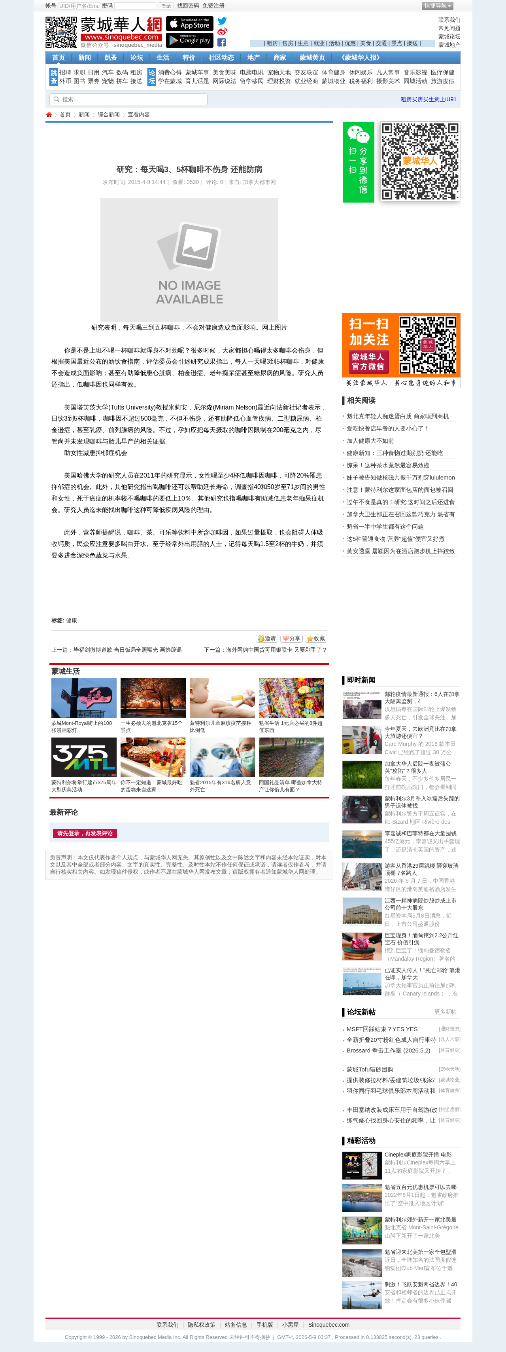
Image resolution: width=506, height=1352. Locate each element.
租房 (272, 43)
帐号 (51, 5)
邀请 (270, 638)
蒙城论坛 (449, 36)
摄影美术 (388, 81)
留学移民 (252, 81)
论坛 (136, 57)
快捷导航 (436, 5)
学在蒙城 (170, 81)
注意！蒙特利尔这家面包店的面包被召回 (400, 489)
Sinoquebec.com (328, 1325)
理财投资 (279, 81)
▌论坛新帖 (359, 1012)
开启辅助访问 (459, 5)
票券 (94, 81)
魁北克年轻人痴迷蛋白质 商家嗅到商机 (398, 416)
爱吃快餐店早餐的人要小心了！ (388, 428)
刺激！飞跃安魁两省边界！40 (421, 1284)
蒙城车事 (197, 72)
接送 (412, 43)
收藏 (319, 638)
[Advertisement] (342, 28)
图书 (79, 81)
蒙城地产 (449, 45)
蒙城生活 (65, 671)
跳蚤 (110, 57)
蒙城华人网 (48, 114)
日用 (94, 72)
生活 (163, 57)
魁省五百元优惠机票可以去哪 (421, 1187)
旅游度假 (443, 81)
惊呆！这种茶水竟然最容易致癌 (388, 465)
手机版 (265, 1325)
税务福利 (361, 81)
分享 (294, 638)
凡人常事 (388, 72)
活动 (334, 43)
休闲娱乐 (361, 72)
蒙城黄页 (312, 57)
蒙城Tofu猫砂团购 (370, 1069)
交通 (381, 43)
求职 (79, 72)
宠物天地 (279, 72)
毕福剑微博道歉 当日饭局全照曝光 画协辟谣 (128, 650)
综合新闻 (109, 114)
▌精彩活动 (359, 1141)
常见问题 (449, 28)
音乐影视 (415, 72)
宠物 (108, 81)
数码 (122, 72)
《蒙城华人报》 (360, 57)
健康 (71, 620)
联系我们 (449, 20)
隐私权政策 (201, 1325)
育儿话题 (197, 81)
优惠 (350, 43)
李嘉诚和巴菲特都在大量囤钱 (421, 833)
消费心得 (170, 72)
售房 (287, 43)
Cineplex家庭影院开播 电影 (418, 1154)
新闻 (84, 57)
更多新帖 (445, 1012)
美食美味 (224, 72)
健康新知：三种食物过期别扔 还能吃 (395, 452)
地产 (253, 57)
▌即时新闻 (359, 680)
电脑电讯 (252, 72)
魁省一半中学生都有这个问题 (385, 526)
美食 (365, 43)
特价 (189, 57)
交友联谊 (306, 72)
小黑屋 (290, 1325)
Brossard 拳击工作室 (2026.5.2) (388, 1050)
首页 (58, 57)
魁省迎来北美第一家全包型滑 (421, 1252)
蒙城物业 (334, 81)
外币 (65, 81)
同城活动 (415, 81)
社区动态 (221, 57)
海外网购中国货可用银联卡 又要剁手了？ (276, 650)
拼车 (122, 81)
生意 (303, 43)
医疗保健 (443, 72)
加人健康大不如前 (370, 440)
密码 (107, 5)
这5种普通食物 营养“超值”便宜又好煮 (396, 538)
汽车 (108, 72)
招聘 (65, 72)
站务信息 (236, 1325)
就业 (319, 43)
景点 (396, 43)
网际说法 (224, 81)
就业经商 (306, 81)
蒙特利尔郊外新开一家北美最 (421, 1219)
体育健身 (334, 72)
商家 (280, 57)
